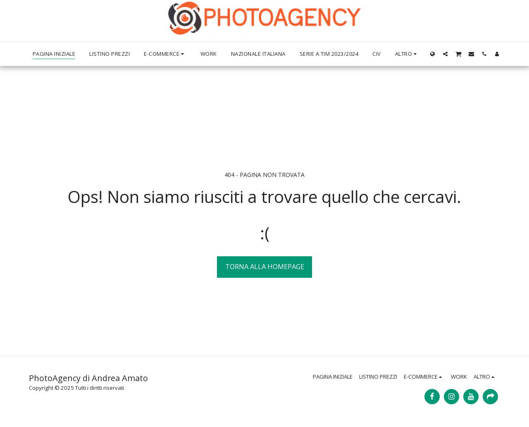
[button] (445, 54)
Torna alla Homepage (264, 266)
